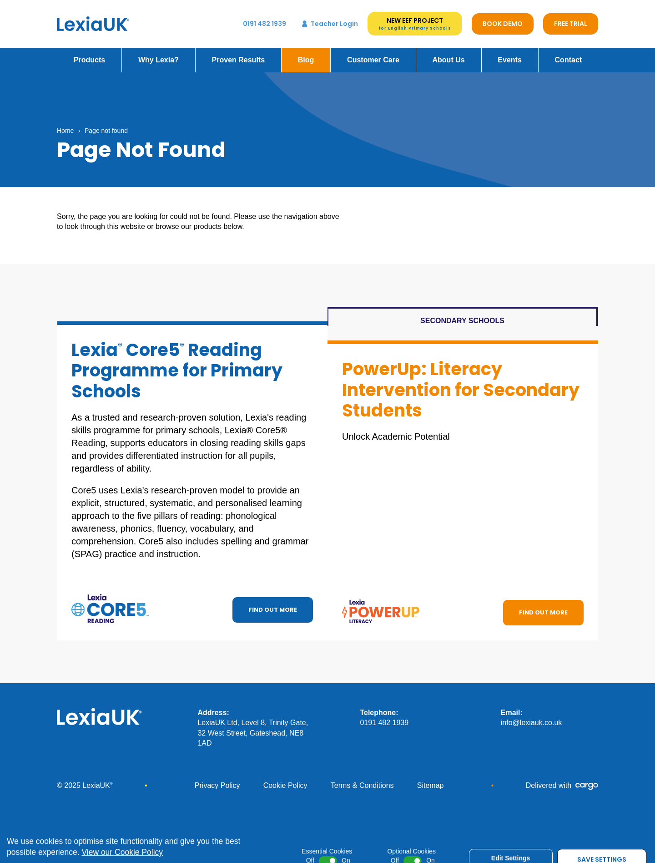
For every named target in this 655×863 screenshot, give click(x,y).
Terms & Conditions (362, 779)
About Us (449, 54)
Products (89, 54)
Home (65, 124)
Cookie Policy (285, 779)
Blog (306, 54)
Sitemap (430, 779)
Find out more (272, 603)
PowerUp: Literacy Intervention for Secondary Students (460, 383)
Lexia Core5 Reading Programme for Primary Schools (176, 364)
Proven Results (238, 54)
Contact (568, 54)
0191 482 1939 (384, 717)
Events (509, 54)
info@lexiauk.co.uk (531, 717)
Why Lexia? (158, 54)
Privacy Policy (217, 779)
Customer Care (373, 54)
